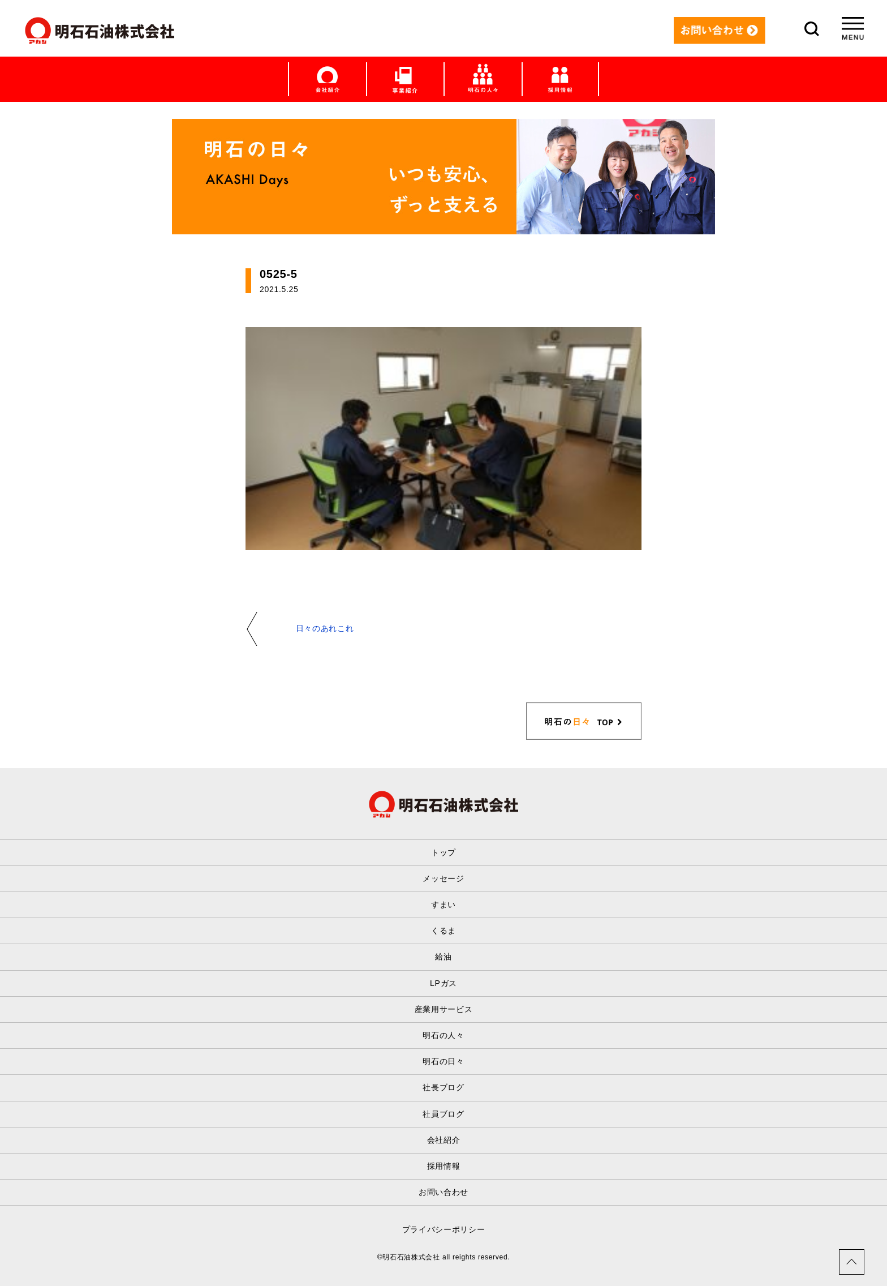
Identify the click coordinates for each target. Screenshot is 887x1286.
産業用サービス (444, 1009)
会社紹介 (443, 1139)
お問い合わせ (443, 1192)
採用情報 (443, 1166)
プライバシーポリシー (443, 1229)
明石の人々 (443, 1035)
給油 (443, 956)
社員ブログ (443, 1113)
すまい (443, 904)
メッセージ (443, 878)
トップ (443, 852)
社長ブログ (443, 1087)
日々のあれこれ (325, 628)
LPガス (443, 983)
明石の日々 (443, 1061)
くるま (443, 930)
